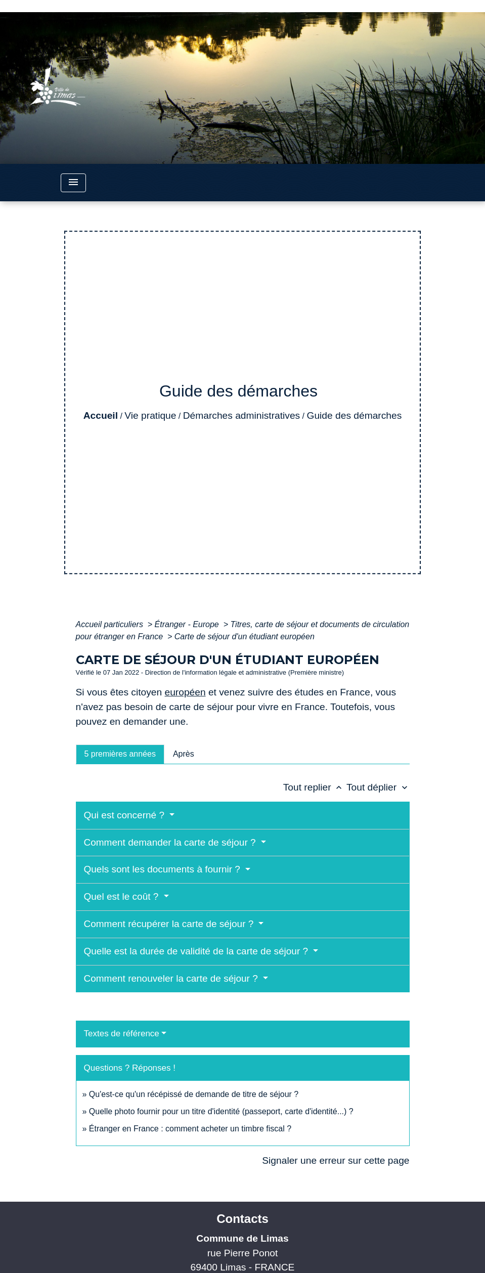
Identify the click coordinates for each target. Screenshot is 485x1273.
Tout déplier (378, 787)
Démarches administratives (241, 415)
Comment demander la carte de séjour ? (171, 842)
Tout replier (314, 787)
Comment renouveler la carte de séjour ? (172, 978)
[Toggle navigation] (73, 182)
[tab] (120, 754)
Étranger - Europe (188, 624)
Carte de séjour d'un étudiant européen (244, 636)
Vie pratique (150, 415)
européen (184, 692)
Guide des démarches (354, 415)
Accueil (100, 415)
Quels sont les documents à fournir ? (163, 869)
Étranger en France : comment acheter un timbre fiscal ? (190, 1128)
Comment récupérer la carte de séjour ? (170, 923)
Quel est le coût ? (122, 896)
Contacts (242, 1218)
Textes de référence (121, 1033)
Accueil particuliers (111, 624)
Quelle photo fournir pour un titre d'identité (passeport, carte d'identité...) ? (221, 1111)
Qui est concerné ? (125, 815)
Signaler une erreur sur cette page (335, 1160)
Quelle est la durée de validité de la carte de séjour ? (197, 951)
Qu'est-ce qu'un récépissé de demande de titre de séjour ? (193, 1094)
